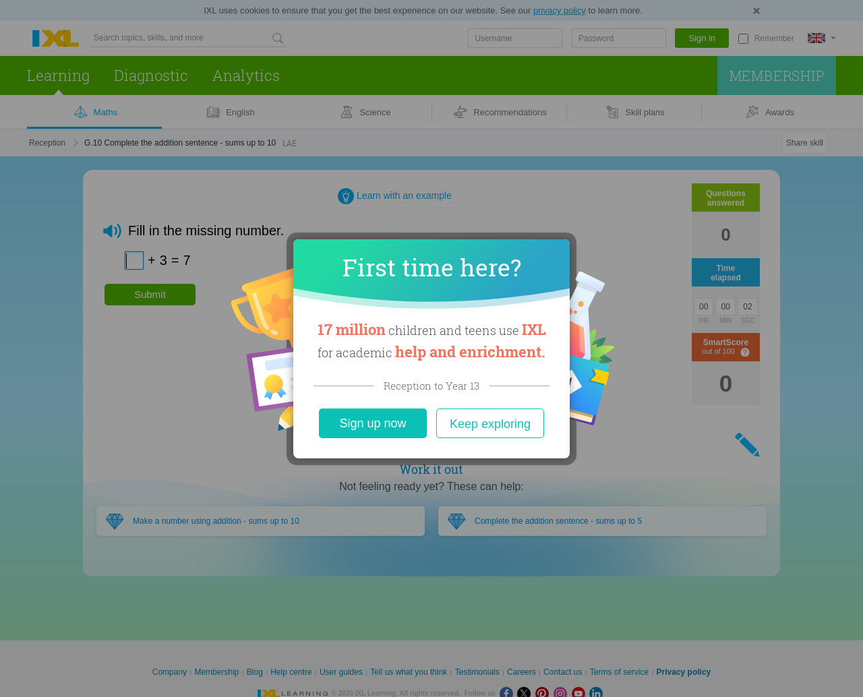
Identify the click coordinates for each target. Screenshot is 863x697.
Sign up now (372, 423)
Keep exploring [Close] (490, 424)
